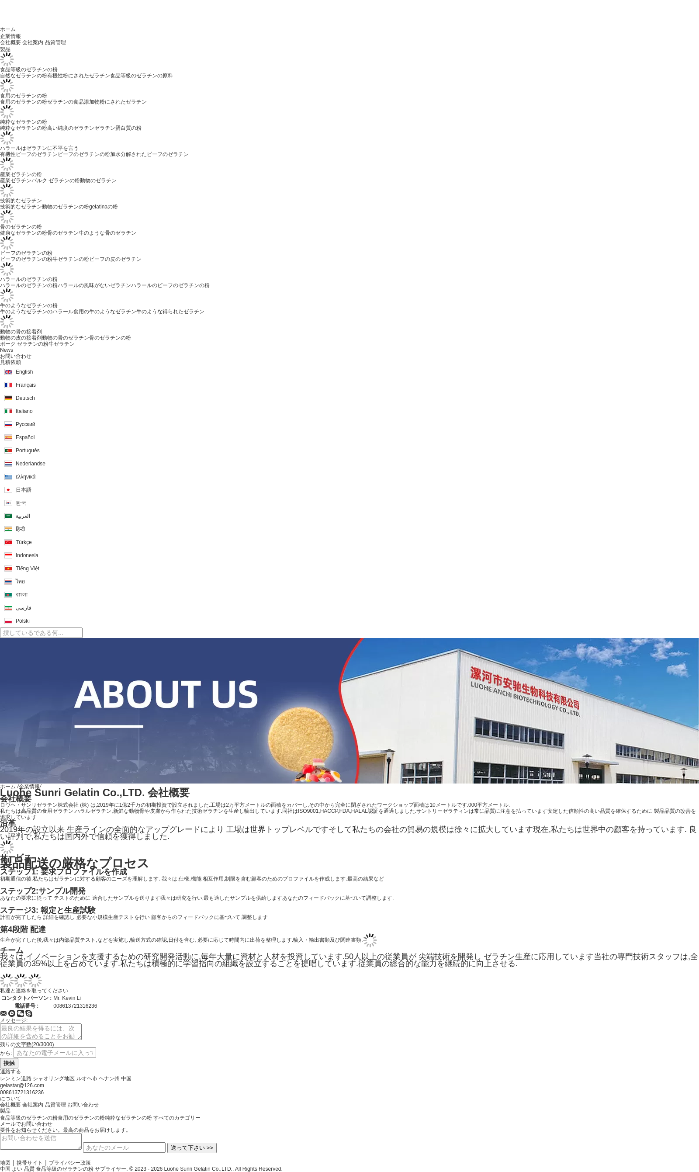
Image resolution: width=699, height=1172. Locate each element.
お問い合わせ (83, 1105)
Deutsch (25, 398)
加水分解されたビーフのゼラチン (149, 154)
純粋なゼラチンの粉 (23, 122)
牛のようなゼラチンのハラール (36, 312)
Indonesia (27, 555)
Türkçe (24, 542)
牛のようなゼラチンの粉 (29, 305)
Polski (23, 621)
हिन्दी (20, 529)
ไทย (20, 582)
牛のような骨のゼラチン (107, 233)
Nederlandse (30, 464)
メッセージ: (14, 1020)
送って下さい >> (192, 1147)
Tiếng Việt (27, 568)
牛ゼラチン (61, 344)
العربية (23, 516)
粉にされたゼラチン (123, 102)
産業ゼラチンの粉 (21, 174)
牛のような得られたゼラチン (170, 312)
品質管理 (55, 42)
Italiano (24, 411)
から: (6, 1053)
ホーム (8, 787)
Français (26, 385)
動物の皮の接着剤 (21, 338)
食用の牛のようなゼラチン (104, 312)
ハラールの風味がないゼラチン (94, 285)
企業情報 (29, 787)
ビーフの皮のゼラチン (115, 259)
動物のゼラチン (98, 180)
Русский (25, 424)
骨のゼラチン (63, 233)
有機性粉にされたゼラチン (78, 76)
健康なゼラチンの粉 (23, 233)
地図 (5, 1163)
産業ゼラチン (15, 180)
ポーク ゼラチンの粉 (24, 344)
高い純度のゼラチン (70, 128)
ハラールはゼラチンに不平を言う (39, 148)
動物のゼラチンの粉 (65, 207)
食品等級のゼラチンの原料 (141, 76)
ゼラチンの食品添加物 (73, 102)
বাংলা (22, 595)
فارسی (23, 608)
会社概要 (10, 42)
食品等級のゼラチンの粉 (29, 69)
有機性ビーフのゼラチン (29, 154)
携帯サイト (30, 1163)
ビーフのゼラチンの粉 (84, 154)
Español (25, 437)
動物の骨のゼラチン (65, 338)
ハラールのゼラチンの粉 (29, 279)
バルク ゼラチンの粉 (55, 180)
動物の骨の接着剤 (21, 332)
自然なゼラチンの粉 (23, 76)
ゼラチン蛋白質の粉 (118, 128)
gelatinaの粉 (103, 207)
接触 (9, 1063)
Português (28, 450)
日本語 (23, 490)
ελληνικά (25, 477)
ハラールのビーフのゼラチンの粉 (170, 285)
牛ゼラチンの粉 (70, 259)
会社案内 (32, 42)
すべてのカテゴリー (177, 1118)
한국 (21, 503)
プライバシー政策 (70, 1163)
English (24, 372)
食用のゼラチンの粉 (23, 96)
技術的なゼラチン (21, 201)
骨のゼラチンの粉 (21, 227)
